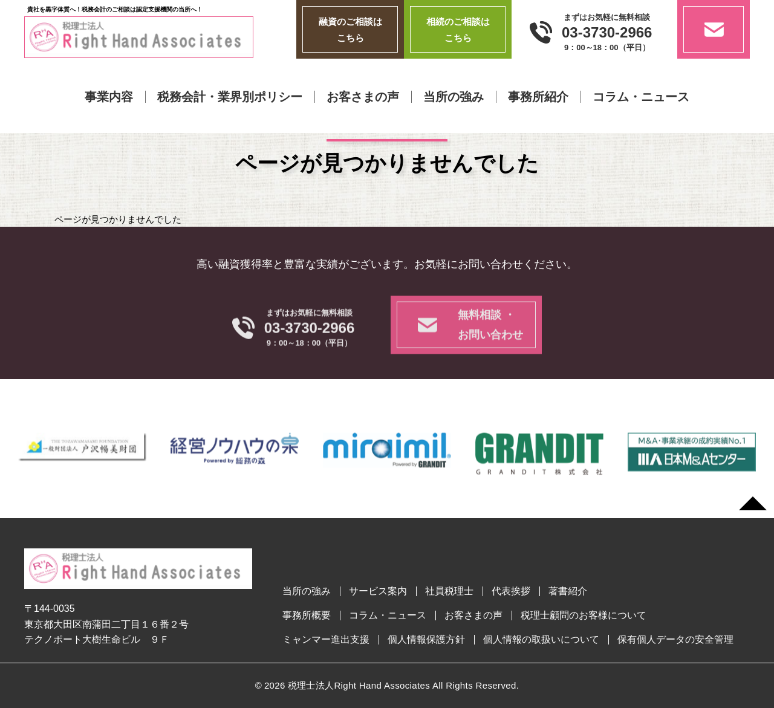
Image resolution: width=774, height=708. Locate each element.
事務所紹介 (538, 97)
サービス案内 (378, 591)
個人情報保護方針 (426, 640)
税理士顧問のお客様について (583, 615)
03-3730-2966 (607, 32)
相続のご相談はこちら (458, 29)
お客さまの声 (363, 97)
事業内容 (109, 97)
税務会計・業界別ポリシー (229, 97)
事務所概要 (306, 615)
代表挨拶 (511, 591)
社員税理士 (449, 591)
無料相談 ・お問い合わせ (490, 341)
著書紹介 (567, 591)
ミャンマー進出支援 (325, 640)
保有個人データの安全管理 (675, 640)
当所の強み (453, 97)
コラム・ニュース (641, 97)
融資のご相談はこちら (350, 29)
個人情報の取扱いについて (541, 640)
